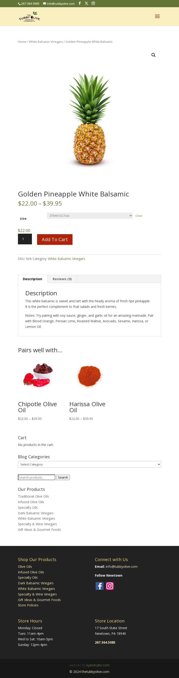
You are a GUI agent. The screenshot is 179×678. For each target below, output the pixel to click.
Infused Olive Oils (31, 502)
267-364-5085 (30, 4)
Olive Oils (25, 566)
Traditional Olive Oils (33, 496)
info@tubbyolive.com (122, 566)
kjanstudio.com (98, 665)
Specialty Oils (28, 507)
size (23, 218)
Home (22, 42)
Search (63, 477)
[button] (153, 55)
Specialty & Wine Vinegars (37, 524)
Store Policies (28, 605)
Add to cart (55, 239)
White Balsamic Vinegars (46, 42)
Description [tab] (32, 279)
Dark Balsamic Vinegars (36, 513)
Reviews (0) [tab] (62, 279)
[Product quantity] (25, 239)
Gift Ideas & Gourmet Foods (39, 529)
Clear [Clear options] (138, 215)
